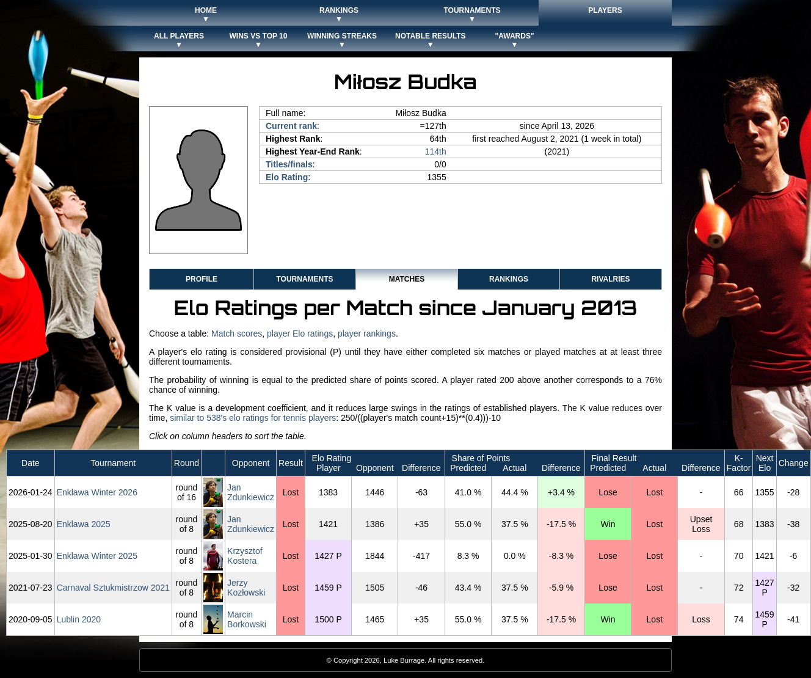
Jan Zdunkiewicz (250, 492)
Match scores (236, 333)
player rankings (367, 333)
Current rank (291, 126)
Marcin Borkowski (246, 619)
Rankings (508, 279)
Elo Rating (287, 177)
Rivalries (610, 279)
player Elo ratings (300, 333)
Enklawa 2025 (84, 524)
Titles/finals (289, 164)
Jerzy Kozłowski (246, 587)
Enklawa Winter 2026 (97, 492)
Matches (406, 279)
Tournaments (304, 279)
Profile (201, 279)
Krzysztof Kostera (245, 556)
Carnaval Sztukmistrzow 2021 (113, 587)
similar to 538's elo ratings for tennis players (253, 418)
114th (435, 151)
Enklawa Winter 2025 (97, 556)
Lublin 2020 (79, 619)
